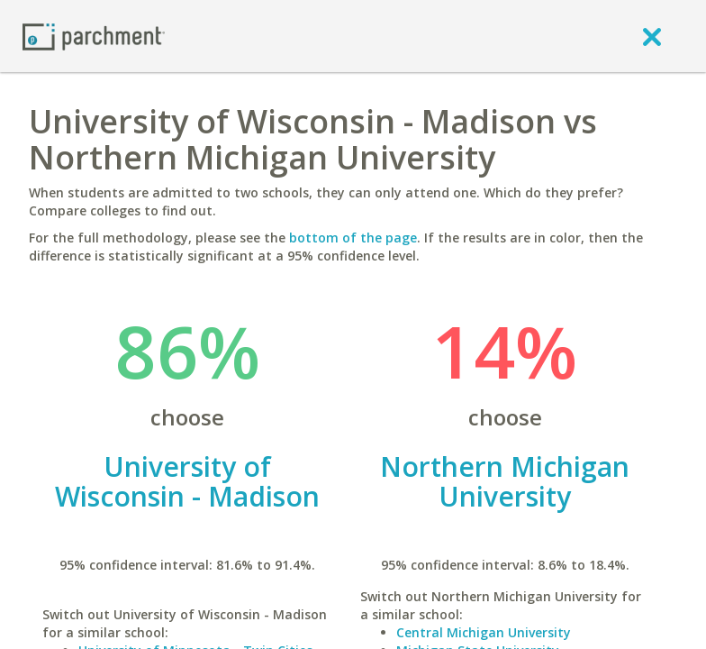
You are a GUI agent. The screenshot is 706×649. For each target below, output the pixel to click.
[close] (652, 36)
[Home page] (94, 35)
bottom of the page (353, 237)
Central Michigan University (483, 632)
